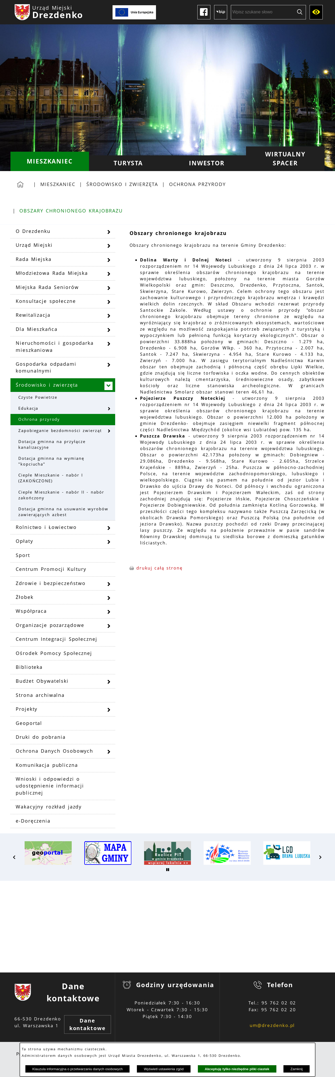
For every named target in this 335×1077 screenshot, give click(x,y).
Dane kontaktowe (87, 1024)
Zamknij (297, 1069)
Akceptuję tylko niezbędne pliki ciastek (237, 1069)
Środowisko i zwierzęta (122, 184)
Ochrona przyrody (197, 184)
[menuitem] (49, 161)
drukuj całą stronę (159, 568)
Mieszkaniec (57, 184)
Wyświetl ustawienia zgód (164, 1069)
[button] (14, 857)
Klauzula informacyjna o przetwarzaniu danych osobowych (77, 1069)
